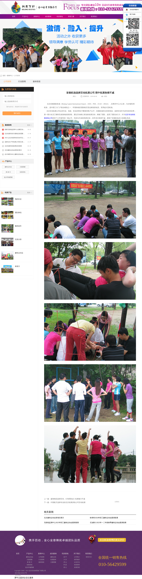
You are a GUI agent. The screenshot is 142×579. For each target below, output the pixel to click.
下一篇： (64, 502)
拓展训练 (22, 172)
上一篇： (64, 499)
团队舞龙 (18, 212)
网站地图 (17, 575)
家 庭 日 (8, 172)
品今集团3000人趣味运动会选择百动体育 (17, 154)
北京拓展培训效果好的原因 (13, 146)
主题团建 (22, 167)
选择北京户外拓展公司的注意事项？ (16, 142)
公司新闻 (17, 75)
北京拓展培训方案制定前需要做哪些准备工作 (19, 133)
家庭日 (17, 266)
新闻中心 (10, 75)
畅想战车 (18, 226)
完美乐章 (18, 239)
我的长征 (18, 199)
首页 (13, 16)
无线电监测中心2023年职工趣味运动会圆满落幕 (61, 522)
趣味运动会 (8, 167)
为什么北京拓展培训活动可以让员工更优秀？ (19, 138)
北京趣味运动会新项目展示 (54, 518)
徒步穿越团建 (8, 177)
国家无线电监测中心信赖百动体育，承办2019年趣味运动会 (23, 129)
